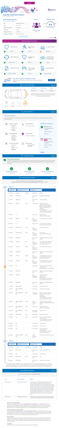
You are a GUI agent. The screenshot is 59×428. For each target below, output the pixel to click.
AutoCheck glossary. (37, 374)
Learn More (51, 80)
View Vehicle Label (23, 36)
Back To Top (53, 85)
